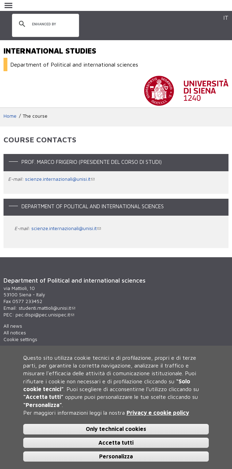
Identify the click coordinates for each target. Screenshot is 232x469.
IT (225, 17)
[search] (44, 24)
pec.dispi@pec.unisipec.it (44, 314)
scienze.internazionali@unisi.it (60, 179)
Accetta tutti (116, 442)
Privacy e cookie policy (158, 412)
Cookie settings (20, 339)
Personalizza (116, 456)
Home (10, 116)
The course (35, 116)
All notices (15, 332)
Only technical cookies (116, 429)
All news (13, 326)
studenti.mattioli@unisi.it (47, 308)
